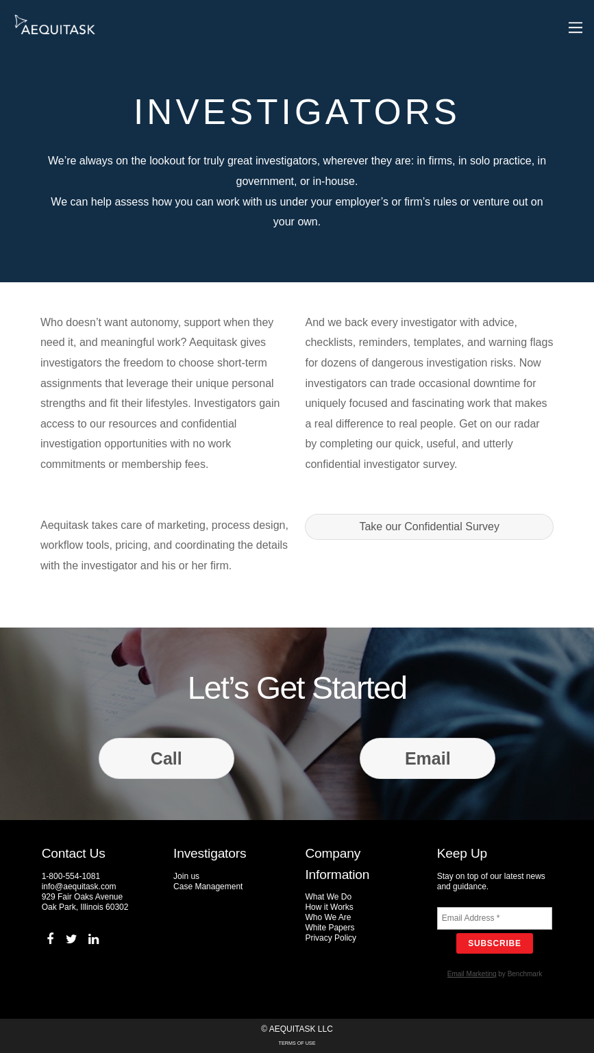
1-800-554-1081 (71, 876)
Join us (186, 876)
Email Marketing (472, 974)
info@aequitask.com (79, 886)
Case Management (208, 886)
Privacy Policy (330, 938)
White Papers (329, 927)
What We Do (328, 897)
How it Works (329, 907)
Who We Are (328, 917)
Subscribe (494, 943)
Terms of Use (297, 1043)
